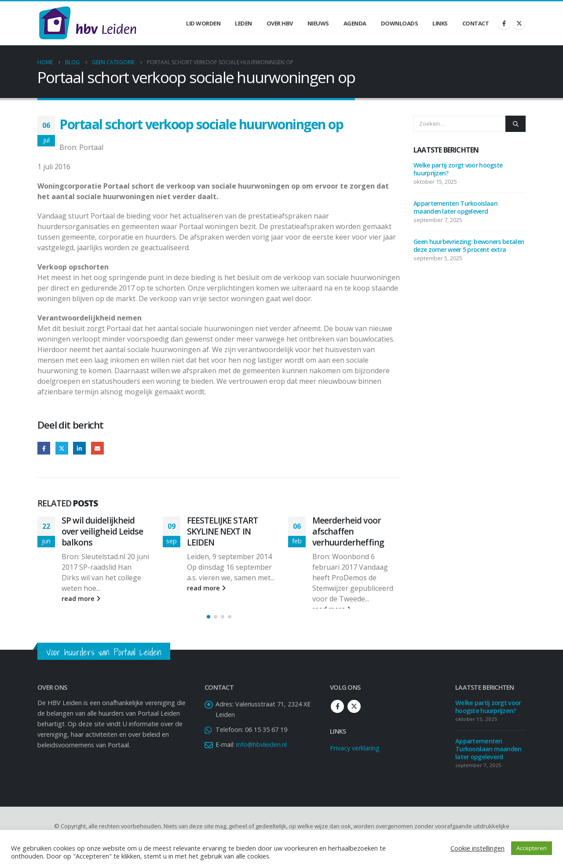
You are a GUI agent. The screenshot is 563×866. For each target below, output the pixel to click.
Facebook (43, 448)
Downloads (399, 23)
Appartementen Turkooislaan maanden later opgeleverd (455, 207)
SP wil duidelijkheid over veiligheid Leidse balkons (102, 531)
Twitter (61, 448)
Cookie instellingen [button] (477, 848)
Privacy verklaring (355, 758)
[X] (519, 23)
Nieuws (318, 23)
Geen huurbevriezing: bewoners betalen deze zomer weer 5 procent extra (468, 245)
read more (81, 598)
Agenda (355, 23)
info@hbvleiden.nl (261, 755)
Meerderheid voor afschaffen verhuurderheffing (348, 531)
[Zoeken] (515, 123)
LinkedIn (79, 448)
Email (97, 448)
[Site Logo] (87, 23)
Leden (243, 23)
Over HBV (280, 23)
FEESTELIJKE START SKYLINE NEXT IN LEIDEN (222, 531)
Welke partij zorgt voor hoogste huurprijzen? (457, 169)
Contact (475, 23)
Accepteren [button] (531, 848)
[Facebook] (504, 23)
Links (440, 23)
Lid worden (203, 23)
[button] (208, 627)
